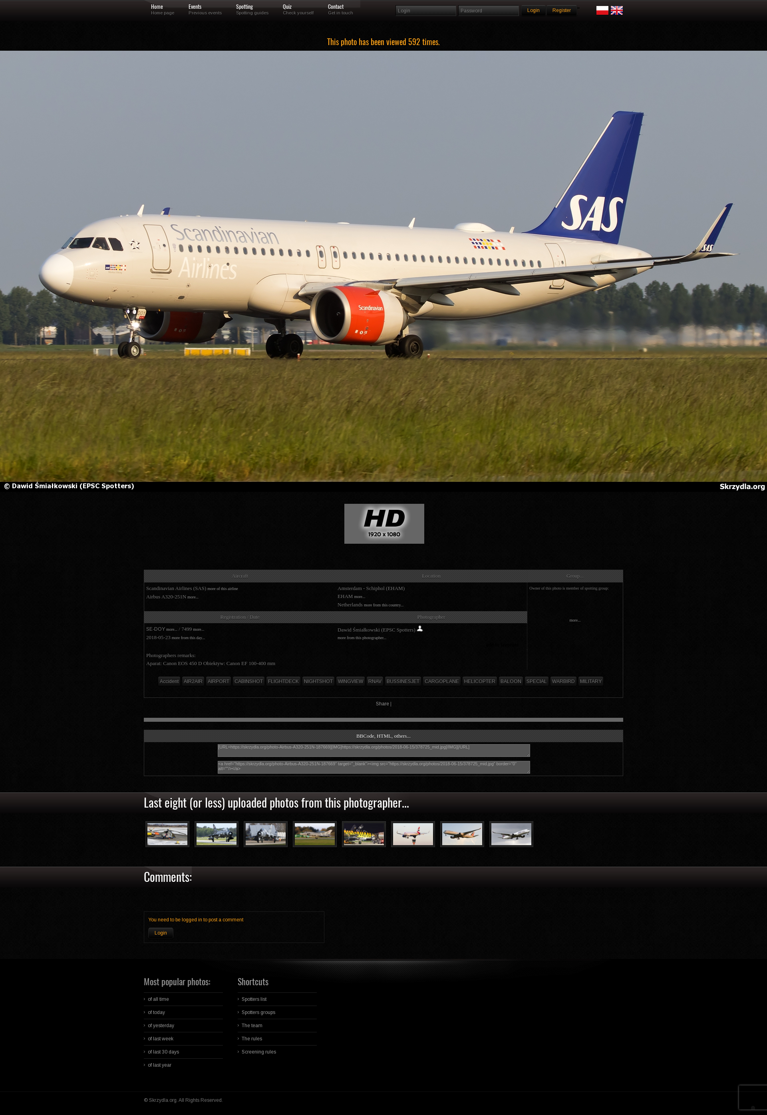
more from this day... (188, 638)
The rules (252, 1039)
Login (161, 933)
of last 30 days (163, 1052)
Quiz (287, 6)
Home (157, 6)
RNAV (375, 681)
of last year (159, 1065)
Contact (336, 6)
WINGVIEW (350, 681)
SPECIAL (537, 681)
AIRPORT (218, 681)
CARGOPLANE (442, 681)
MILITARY (591, 681)
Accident (169, 681)
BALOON (511, 681)
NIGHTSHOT (318, 681)
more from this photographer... (362, 638)
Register (561, 10)
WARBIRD (563, 681)
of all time (158, 999)
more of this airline (222, 588)
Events (195, 6)
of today (156, 1012)
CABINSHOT (248, 681)
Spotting (244, 6)
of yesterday (161, 1025)
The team (252, 1025)
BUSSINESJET (403, 681)
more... (193, 597)
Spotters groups (258, 1012)
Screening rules (259, 1052)
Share (382, 704)
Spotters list (254, 999)
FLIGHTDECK (283, 681)
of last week (160, 1039)
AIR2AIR (193, 681)
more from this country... (383, 605)
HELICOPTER (479, 681)
